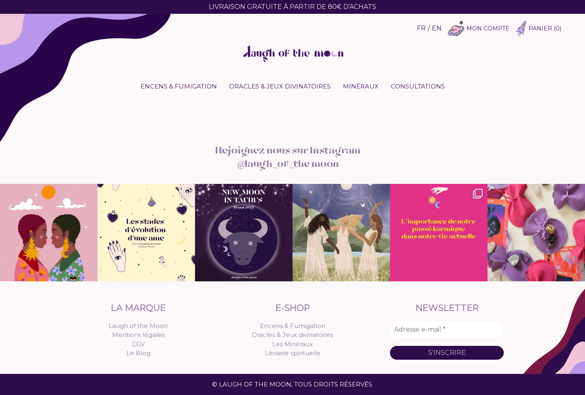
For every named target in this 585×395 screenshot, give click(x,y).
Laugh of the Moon (138, 326)
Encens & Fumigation (179, 86)
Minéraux (361, 86)
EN (437, 28)
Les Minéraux (292, 344)
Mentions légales (138, 335)
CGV (138, 344)
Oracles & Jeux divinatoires (280, 86)
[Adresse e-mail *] (447, 330)
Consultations (418, 86)
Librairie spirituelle (293, 353)
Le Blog (138, 353)
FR (421, 28)
